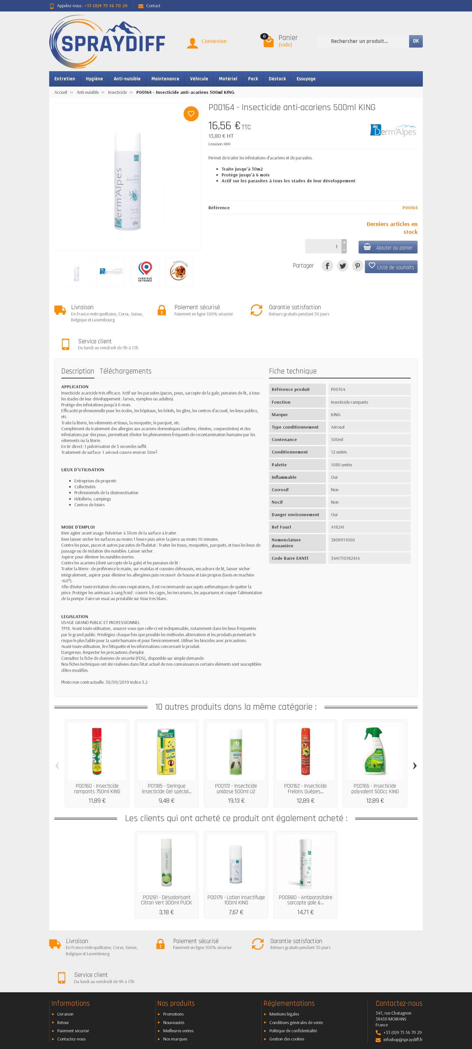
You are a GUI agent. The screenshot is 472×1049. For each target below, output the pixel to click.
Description (77, 343)
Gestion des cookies (286, 983)
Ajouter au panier (387, 247)
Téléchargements (125, 343)
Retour (63, 967)
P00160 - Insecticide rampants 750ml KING (97, 761)
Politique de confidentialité (293, 975)
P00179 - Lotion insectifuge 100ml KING (236, 872)
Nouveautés (173, 967)
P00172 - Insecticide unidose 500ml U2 (236, 761)
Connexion (214, 41)
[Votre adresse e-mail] (221, 1009)
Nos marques (175, 983)
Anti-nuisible (127, 79)
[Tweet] (342, 266)
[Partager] (327, 266)
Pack (253, 79)
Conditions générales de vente (296, 967)
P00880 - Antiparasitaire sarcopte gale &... (305, 872)
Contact (149, 6)
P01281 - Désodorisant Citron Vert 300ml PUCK (166, 872)
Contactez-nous (71, 983)
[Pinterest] (358, 266)
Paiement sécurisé (73, 975)
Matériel (228, 79)
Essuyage (306, 79)
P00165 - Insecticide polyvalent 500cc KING (375, 761)
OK (416, 41)
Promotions (173, 958)
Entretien (64, 79)
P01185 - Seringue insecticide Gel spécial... (166, 761)
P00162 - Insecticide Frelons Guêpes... (305, 761)
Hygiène (94, 79)
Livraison (65, 958)
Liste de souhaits (391, 266)
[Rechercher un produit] (363, 41)
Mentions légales (284, 958)
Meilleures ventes (178, 975)
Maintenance (165, 79)
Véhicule (199, 79)
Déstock (277, 79)
